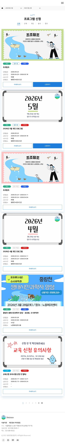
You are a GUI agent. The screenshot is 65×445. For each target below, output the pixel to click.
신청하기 (47, 84)
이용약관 (4, 423)
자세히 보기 (17, 84)
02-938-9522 (9, 431)
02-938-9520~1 (13, 428)
